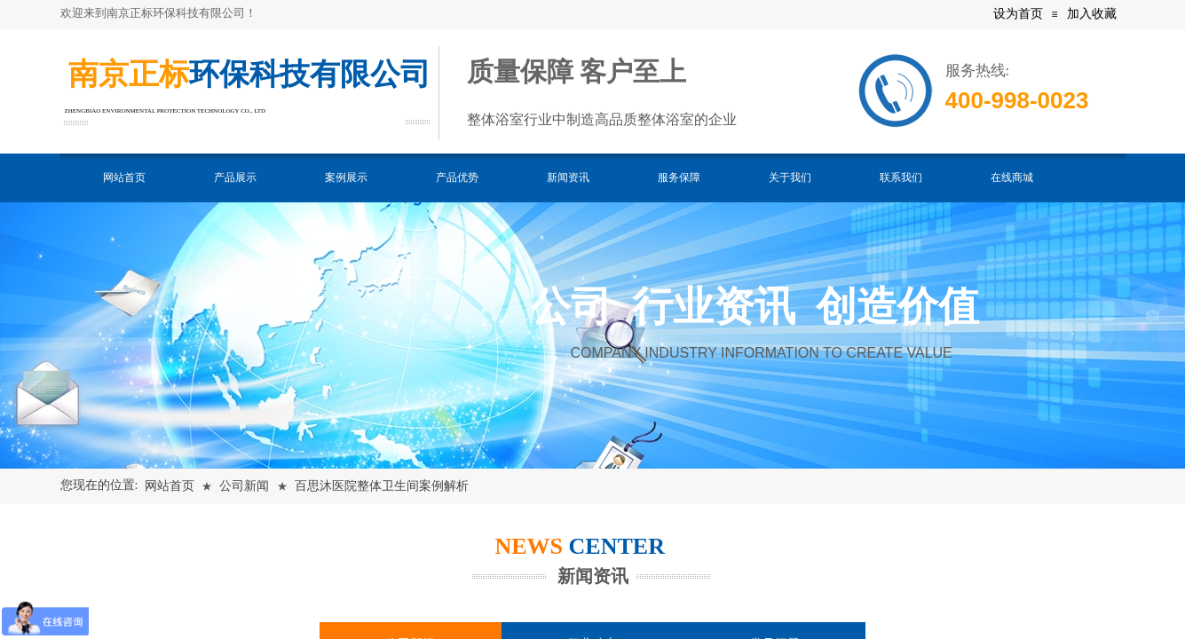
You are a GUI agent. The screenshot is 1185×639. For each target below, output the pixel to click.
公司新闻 (244, 486)
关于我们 (790, 177)
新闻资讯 (568, 177)
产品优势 (457, 177)
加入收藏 (1092, 13)
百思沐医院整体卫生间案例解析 (382, 486)
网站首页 (124, 177)
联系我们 (901, 177)
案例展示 (346, 177)
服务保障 (679, 177)
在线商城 (1012, 177)
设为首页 (1018, 13)
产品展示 (235, 177)
